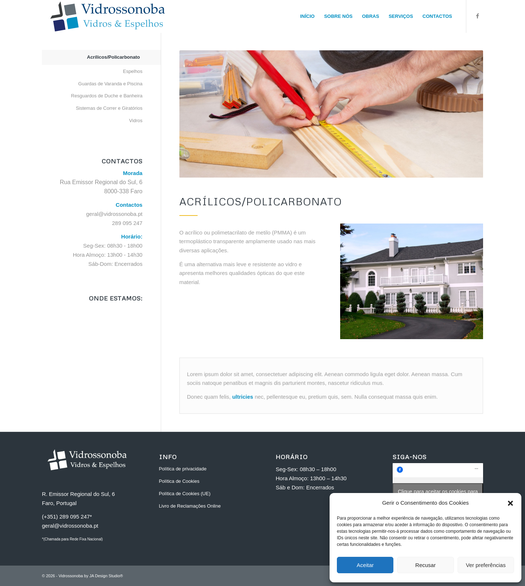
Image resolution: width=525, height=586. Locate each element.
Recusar (425, 565)
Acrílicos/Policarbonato (113, 57)
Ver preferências (486, 565)
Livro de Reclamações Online (190, 506)
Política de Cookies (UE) (185, 493)
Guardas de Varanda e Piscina (110, 83)
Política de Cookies (179, 481)
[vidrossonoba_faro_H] (107, 16)
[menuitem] (307, 16)
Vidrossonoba (70, 576)
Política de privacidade (183, 468)
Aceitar (365, 565)
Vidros (136, 120)
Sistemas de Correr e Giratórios (109, 108)
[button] (510, 503)
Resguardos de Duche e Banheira (107, 95)
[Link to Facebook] (477, 16)
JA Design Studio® (106, 576)
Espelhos (132, 71)
